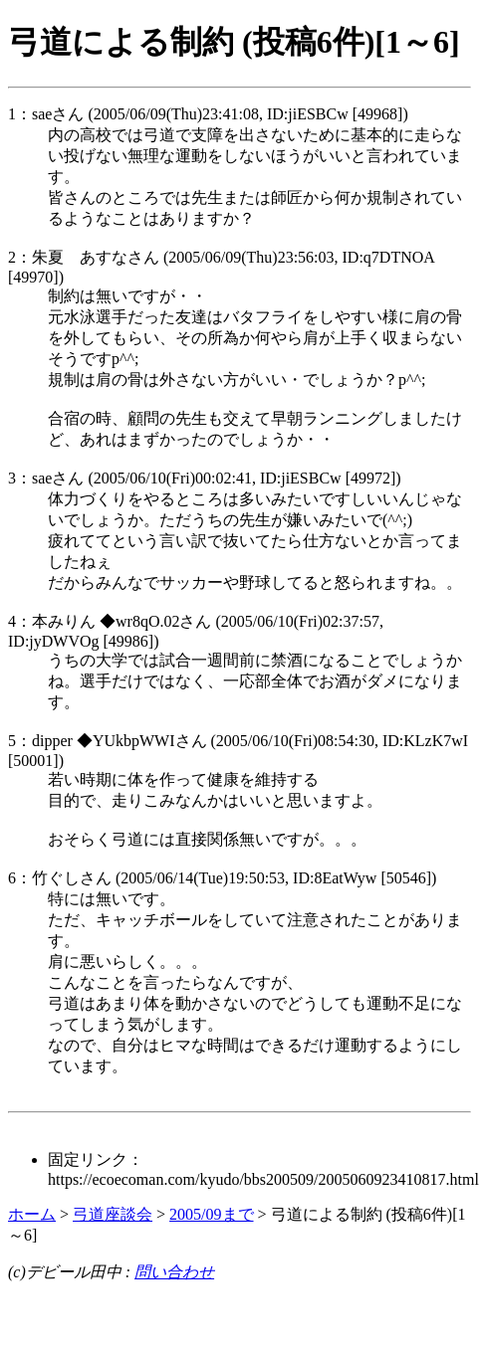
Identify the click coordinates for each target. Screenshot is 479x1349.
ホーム (32, 1214)
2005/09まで (211, 1214)
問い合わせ (174, 1271)
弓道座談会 (112, 1214)
